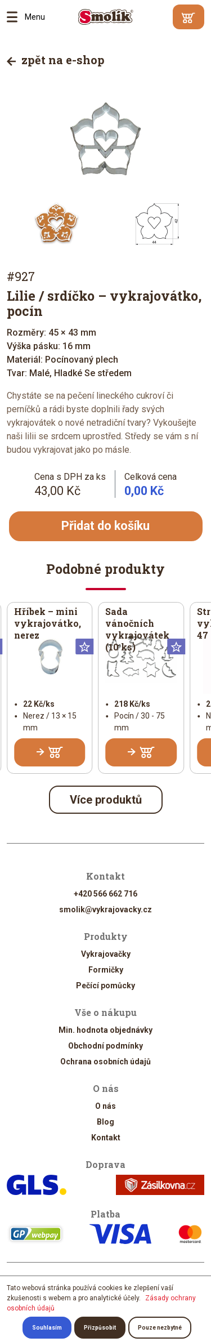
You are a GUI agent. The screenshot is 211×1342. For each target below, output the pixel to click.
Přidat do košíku (105, 526)
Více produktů (106, 799)
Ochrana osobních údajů (105, 1061)
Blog (105, 1121)
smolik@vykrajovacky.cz (105, 909)
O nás (105, 1106)
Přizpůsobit (100, 1328)
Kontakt (105, 1137)
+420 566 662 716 (105, 893)
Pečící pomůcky (105, 985)
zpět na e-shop (56, 59)
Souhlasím (47, 1328)
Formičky (105, 969)
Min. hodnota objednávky (105, 1030)
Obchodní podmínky (105, 1045)
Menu (16, 17)
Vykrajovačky (106, 953)
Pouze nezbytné (160, 1328)
